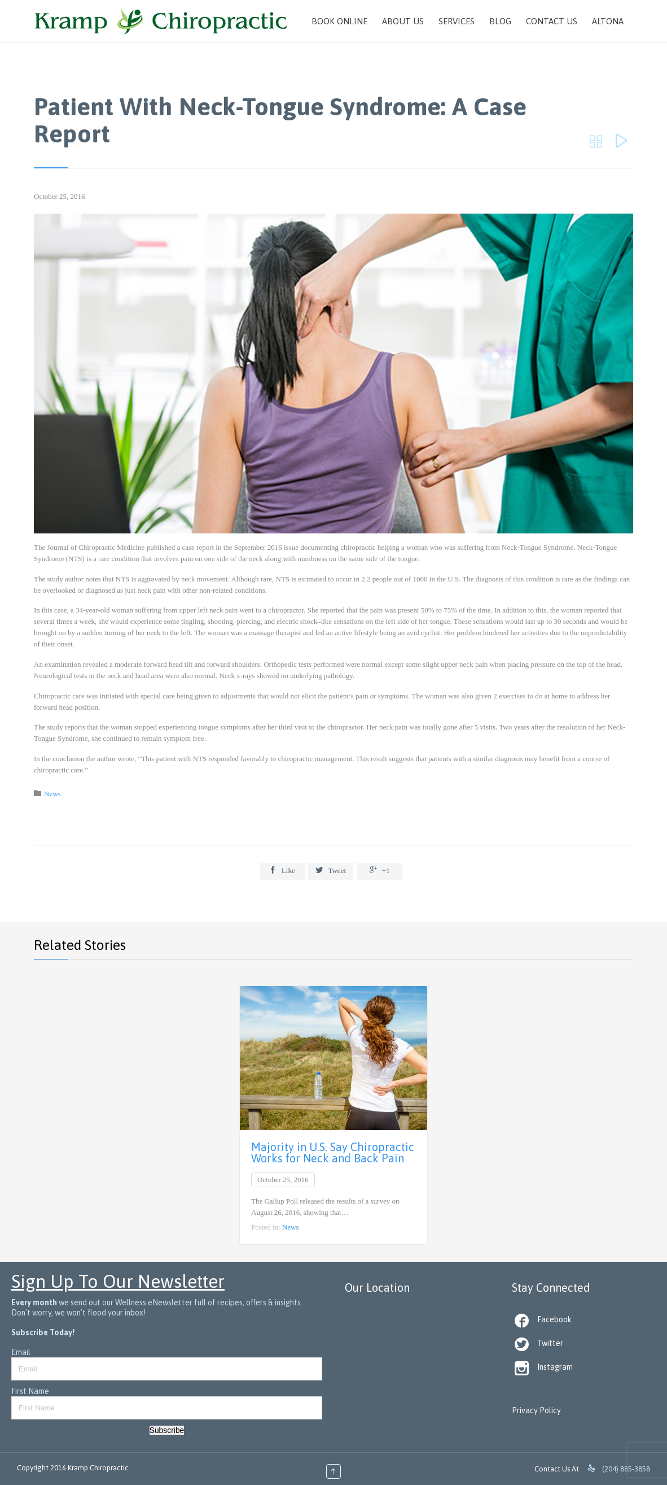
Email (20, 1352)
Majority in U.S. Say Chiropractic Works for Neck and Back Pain (332, 1152)
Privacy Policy (536, 1410)
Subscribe (167, 1430)
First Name (30, 1391)
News (52, 793)
